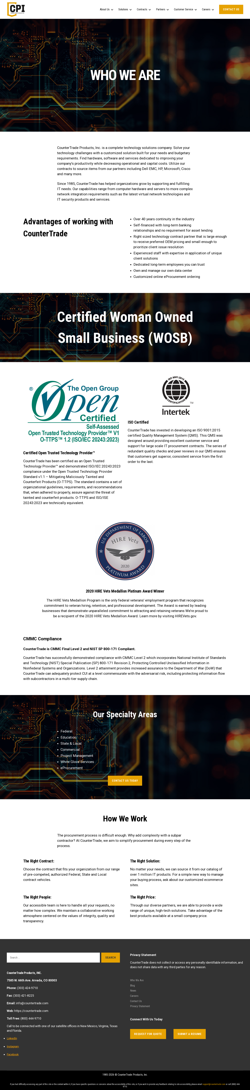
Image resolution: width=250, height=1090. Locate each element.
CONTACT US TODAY (125, 780)
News (133, 990)
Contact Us (231, 9)
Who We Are (137, 980)
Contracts (142, 9)
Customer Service (183, 9)
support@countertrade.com (214, 1084)
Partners (160, 9)
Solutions (123, 9)
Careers (206, 9)
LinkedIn (12, 1038)
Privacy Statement (141, 1005)
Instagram (14, 1046)
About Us (105, 9)
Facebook (13, 1054)
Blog (133, 985)
